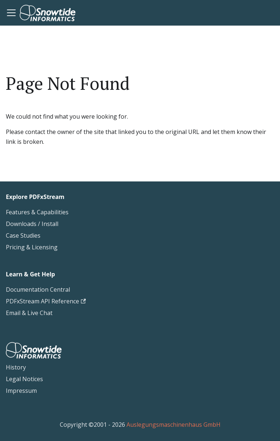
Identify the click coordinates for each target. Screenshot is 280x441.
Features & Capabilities (37, 212)
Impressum (21, 391)
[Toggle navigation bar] (11, 12)
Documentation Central (38, 289)
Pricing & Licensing (32, 247)
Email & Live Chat (29, 313)
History (16, 367)
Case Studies (23, 235)
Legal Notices (24, 379)
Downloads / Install (32, 224)
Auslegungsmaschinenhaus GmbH (174, 425)
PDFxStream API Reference (46, 301)
